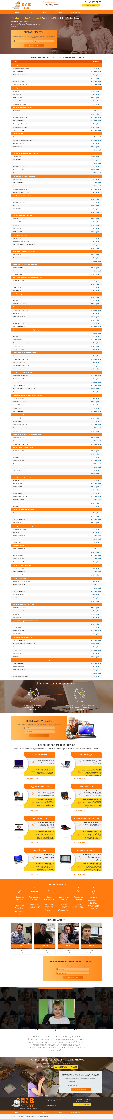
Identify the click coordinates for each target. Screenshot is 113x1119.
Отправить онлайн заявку (82, 1104)
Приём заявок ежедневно (52, 5)
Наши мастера (75, 12)
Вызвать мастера (34, 45)
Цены (17, 12)
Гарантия (45, 12)
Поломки (30, 12)
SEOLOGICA (16, 1108)
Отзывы (59, 12)
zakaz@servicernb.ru (50, 2)
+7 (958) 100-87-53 (92, 2)
